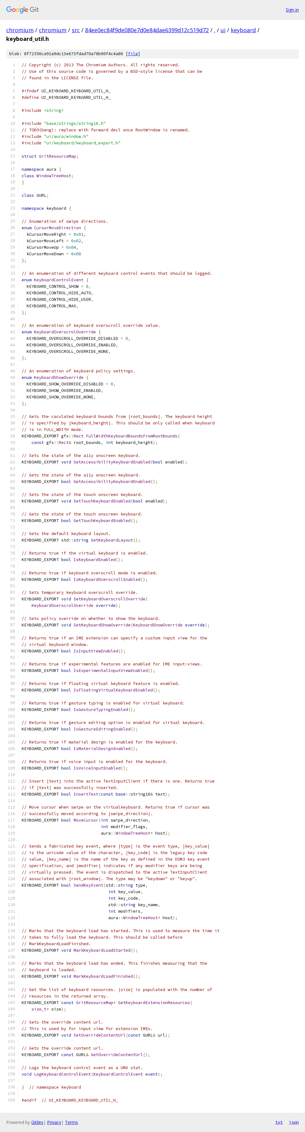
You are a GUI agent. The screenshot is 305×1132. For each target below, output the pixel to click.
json (294, 1122)
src (76, 30)
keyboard (243, 30)
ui (223, 30)
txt (279, 1122)
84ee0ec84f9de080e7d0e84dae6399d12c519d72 (147, 30)
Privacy (54, 1122)
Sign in (292, 10)
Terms (71, 1122)
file (133, 53)
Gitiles (37, 1122)
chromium (20, 30)
